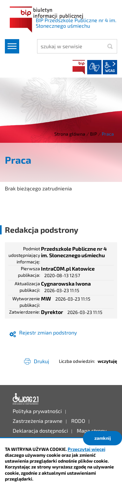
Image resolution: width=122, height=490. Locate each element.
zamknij (102, 438)
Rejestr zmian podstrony (48, 332)
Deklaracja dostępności (25, 399)
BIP (79, 67)
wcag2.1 (110, 67)
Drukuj (41, 361)
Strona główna (69, 134)
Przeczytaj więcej (86, 449)
